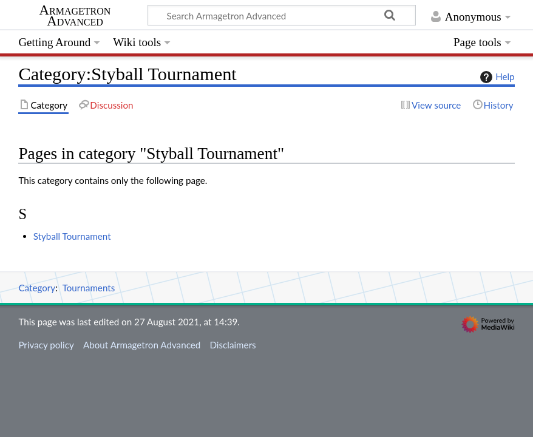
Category (36, 287)
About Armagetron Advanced (141, 344)
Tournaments (89, 287)
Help (495, 77)
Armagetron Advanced (75, 16)
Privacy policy (45, 344)
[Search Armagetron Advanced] (281, 15)
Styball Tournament (72, 236)
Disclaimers (232, 344)
